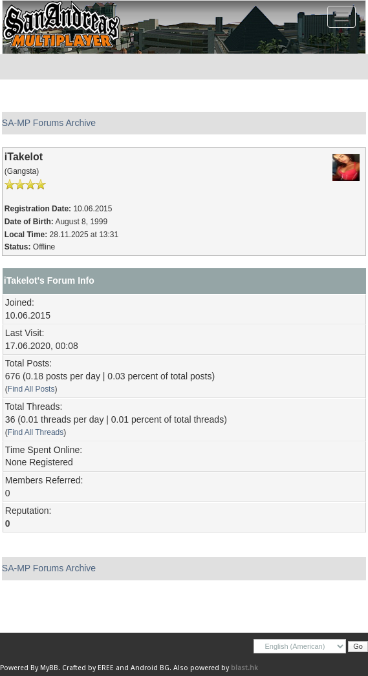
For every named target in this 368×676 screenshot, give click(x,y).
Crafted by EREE (88, 668)
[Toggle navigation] (341, 17)
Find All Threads (35, 432)
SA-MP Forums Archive (49, 123)
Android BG (150, 668)
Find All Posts (31, 389)
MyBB (49, 668)
